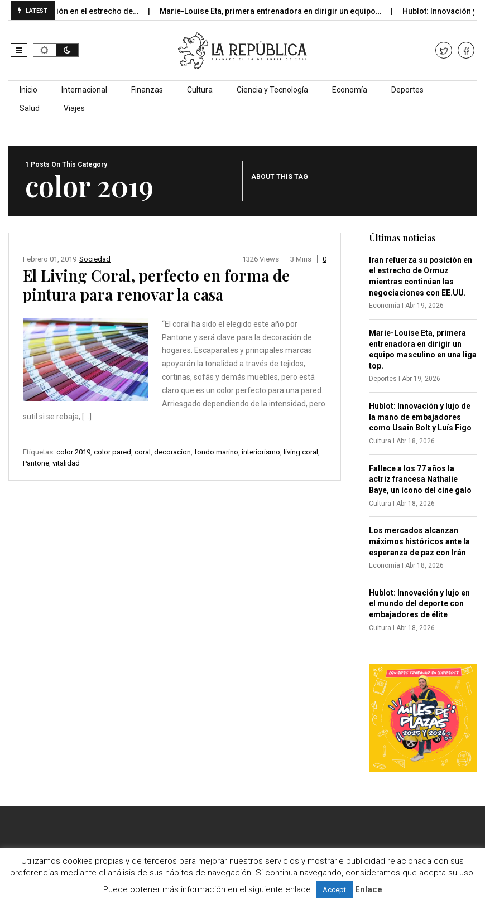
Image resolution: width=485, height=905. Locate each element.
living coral (301, 452)
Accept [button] (334, 889)
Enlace (368, 889)
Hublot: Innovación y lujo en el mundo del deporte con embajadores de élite (419, 603)
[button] (19, 50)
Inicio (28, 89)
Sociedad (95, 259)
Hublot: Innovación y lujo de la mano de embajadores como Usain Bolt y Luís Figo (420, 416)
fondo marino (216, 452)
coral (143, 452)
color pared (112, 452)
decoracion (172, 452)
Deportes (407, 89)
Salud (30, 108)
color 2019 (73, 452)
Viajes (74, 108)
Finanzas (147, 89)
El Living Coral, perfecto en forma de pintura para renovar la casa (156, 284)
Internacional (84, 89)
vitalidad (66, 463)
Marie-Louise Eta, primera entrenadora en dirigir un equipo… (280, 11)
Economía (349, 89)
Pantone (36, 463)
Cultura (200, 89)
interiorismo (261, 452)
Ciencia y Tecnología (272, 89)
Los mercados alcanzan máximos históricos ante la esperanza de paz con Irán (419, 541)
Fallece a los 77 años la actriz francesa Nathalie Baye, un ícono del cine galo (420, 479)
